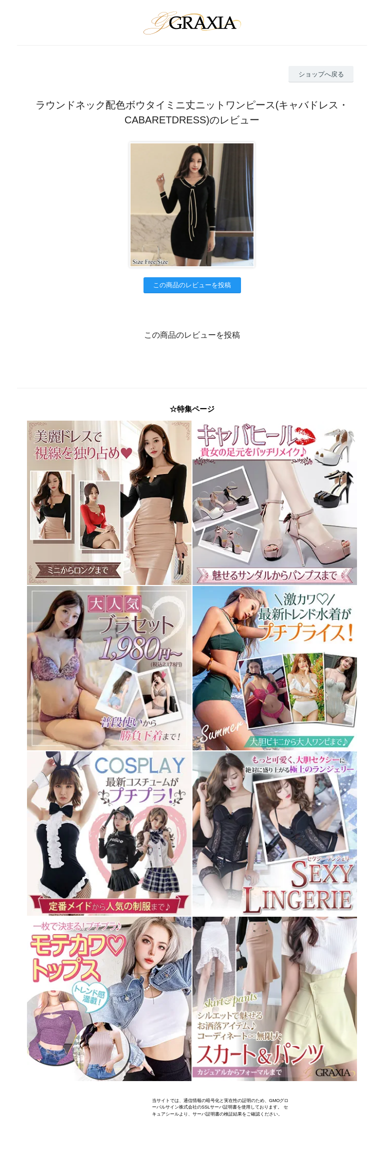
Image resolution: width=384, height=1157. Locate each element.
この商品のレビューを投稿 (192, 285)
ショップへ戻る (321, 74)
